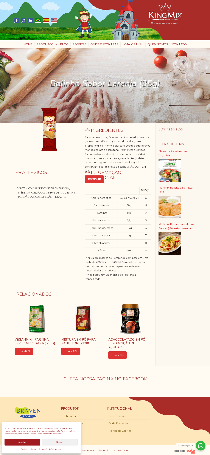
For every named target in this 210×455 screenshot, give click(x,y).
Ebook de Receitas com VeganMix (173, 153)
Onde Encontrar (118, 423)
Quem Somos (117, 416)
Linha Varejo (70, 416)
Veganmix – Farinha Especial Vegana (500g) (35, 341)
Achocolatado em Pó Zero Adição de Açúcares (126, 343)
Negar (60, 442)
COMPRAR (94, 179)
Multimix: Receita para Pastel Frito (176, 189)
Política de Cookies (29, 449)
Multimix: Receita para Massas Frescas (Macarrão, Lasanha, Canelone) (176, 227)
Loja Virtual (69, 430)
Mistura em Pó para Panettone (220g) (78, 341)
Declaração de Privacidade (50, 449)
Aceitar (22, 442)
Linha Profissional (73, 423)
